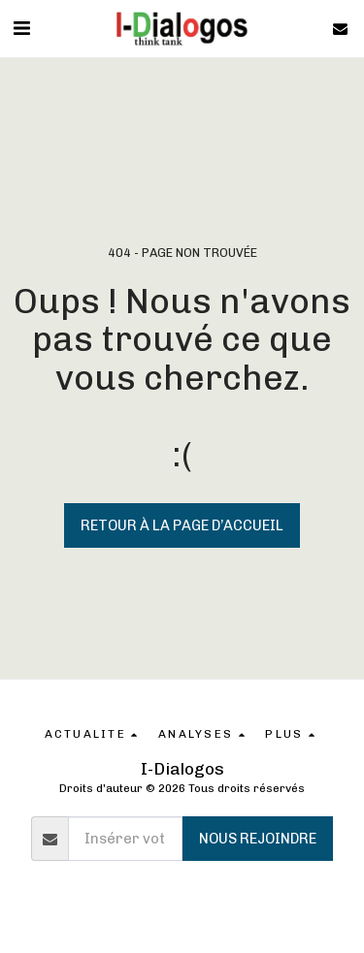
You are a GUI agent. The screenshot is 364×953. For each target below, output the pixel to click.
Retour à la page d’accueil (182, 525)
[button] (21, 28)
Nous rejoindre (257, 838)
